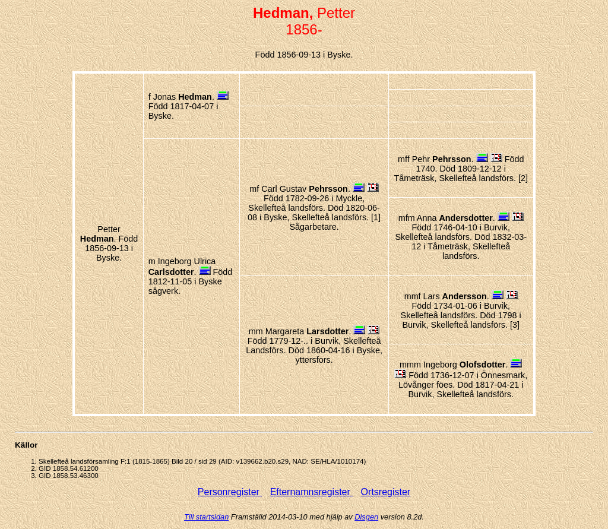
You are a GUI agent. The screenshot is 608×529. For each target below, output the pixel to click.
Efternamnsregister (311, 492)
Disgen (366, 516)
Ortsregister (386, 492)
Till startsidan (206, 516)
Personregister (230, 492)
